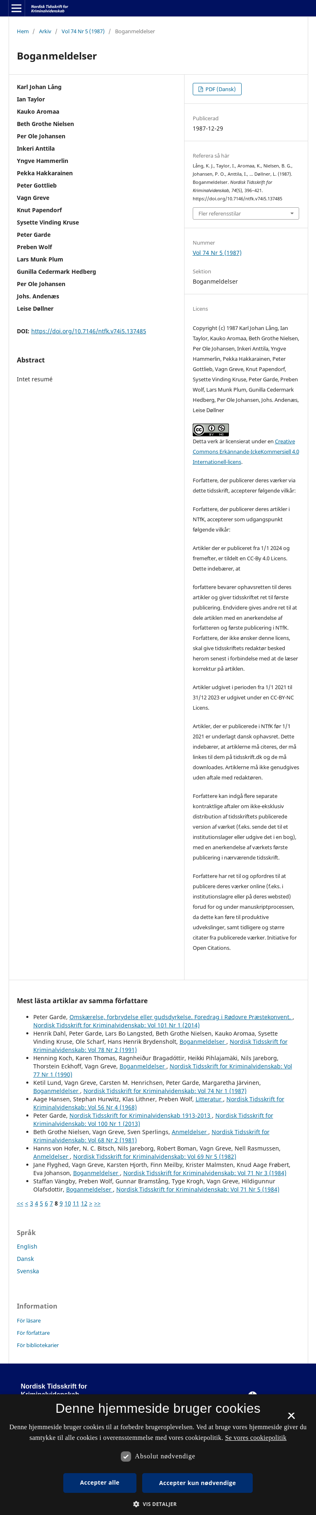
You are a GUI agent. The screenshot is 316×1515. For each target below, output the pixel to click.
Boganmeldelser (203, 1041)
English (27, 1246)
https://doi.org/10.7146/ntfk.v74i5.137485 (88, 331)
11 (76, 1203)
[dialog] (158, 1454)
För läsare (29, 1320)
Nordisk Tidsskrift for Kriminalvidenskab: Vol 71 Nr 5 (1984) (197, 1189)
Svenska (28, 1271)
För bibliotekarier (38, 1345)
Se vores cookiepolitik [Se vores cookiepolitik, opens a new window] (256, 1437)
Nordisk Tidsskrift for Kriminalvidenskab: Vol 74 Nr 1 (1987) (165, 1091)
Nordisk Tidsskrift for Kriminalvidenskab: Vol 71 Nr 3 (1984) (204, 1173)
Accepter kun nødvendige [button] (197, 1483)
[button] (158, 1504)
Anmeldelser (190, 1132)
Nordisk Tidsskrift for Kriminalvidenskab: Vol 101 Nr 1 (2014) (116, 1025)
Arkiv (45, 31)
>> (97, 1203)
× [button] (291, 1418)
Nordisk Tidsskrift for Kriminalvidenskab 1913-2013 (140, 1115)
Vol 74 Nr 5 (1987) (83, 31)
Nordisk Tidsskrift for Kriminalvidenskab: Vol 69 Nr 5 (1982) (154, 1156)
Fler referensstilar (219, 213)
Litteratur (209, 1099)
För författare (33, 1332)
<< (20, 1203)
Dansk (25, 1259)
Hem (23, 31)
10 (68, 1203)
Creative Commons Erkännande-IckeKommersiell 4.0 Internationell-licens (246, 451)
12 (84, 1203)
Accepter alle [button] (100, 1482)
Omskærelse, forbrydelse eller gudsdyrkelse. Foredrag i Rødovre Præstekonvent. (181, 1017)
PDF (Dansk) (220, 89)
